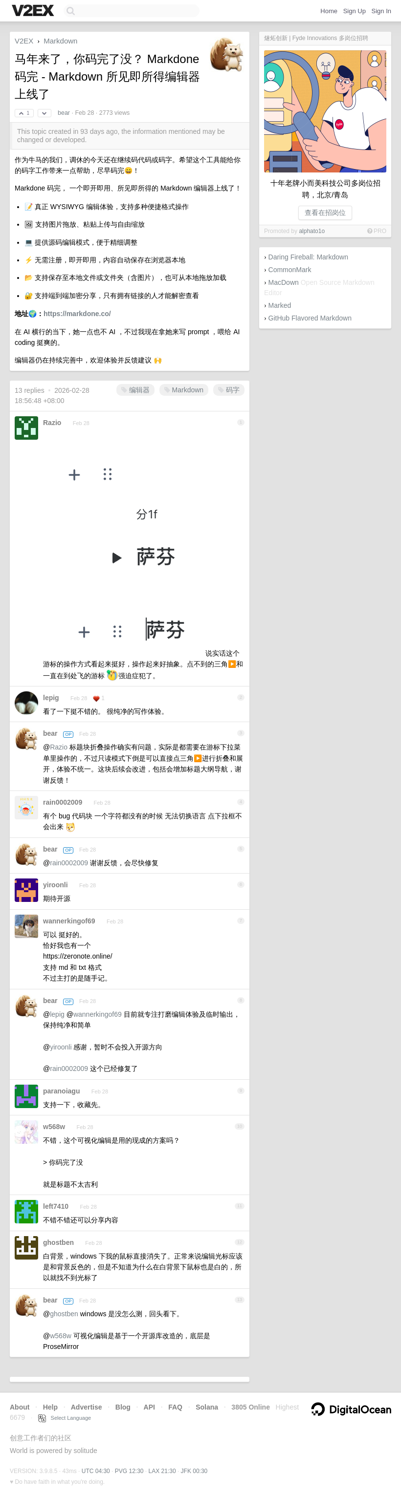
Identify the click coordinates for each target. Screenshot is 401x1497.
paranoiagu (61, 1091)
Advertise (86, 1407)
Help (50, 1407)
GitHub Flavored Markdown (310, 318)
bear (64, 112)
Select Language (64, 1418)
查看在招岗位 (325, 212)
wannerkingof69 (69, 921)
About (19, 1407)
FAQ (175, 1407)
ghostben (58, 1242)
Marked (279, 305)
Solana (207, 1407)
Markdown (60, 41)
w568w (54, 1127)
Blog (123, 1407)
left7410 (55, 1206)
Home (328, 11)
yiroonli (55, 885)
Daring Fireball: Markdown (308, 257)
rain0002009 (62, 802)
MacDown (283, 282)
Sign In (381, 11)
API (149, 1407)
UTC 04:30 (96, 1471)
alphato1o (312, 231)
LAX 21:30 (162, 1471)
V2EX (24, 41)
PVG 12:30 (129, 1471)
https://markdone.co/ (77, 314)
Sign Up (354, 11)
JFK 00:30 (194, 1471)
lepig (51, 698)
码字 (229, 390)
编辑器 (135, 390)
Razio (52, 423)
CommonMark (290, 270)
